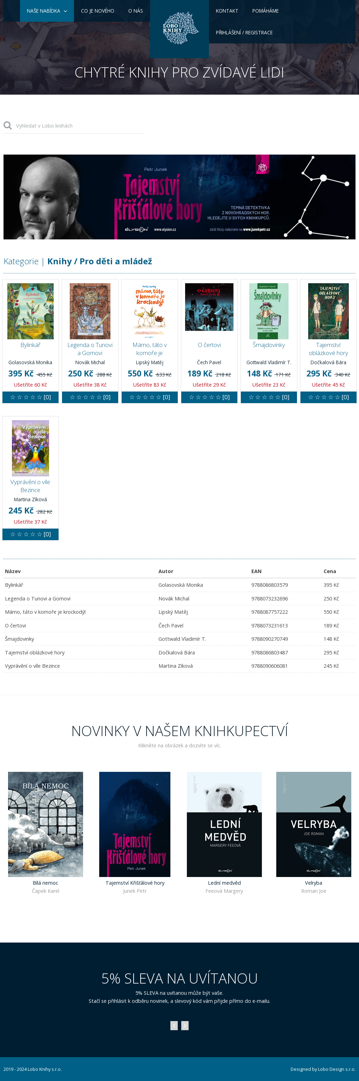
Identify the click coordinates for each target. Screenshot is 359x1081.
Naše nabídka (43, 10)
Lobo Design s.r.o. (336, 1069)
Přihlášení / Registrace (244, 32)
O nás (135, 10)
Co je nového (97, 10)
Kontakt (227, 10)
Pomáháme (265, 10)
